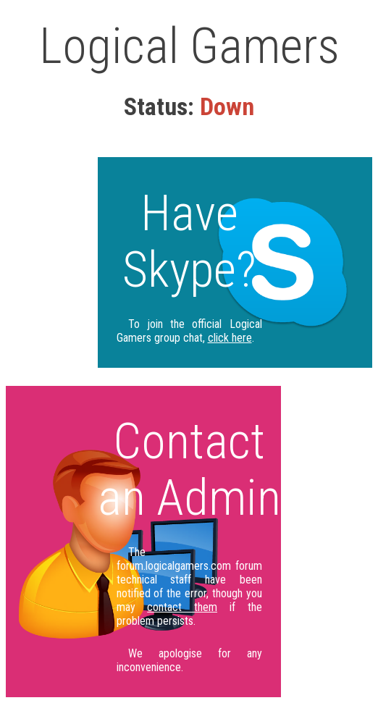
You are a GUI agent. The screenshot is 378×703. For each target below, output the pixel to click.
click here (230, 338)
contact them (182, 607)
